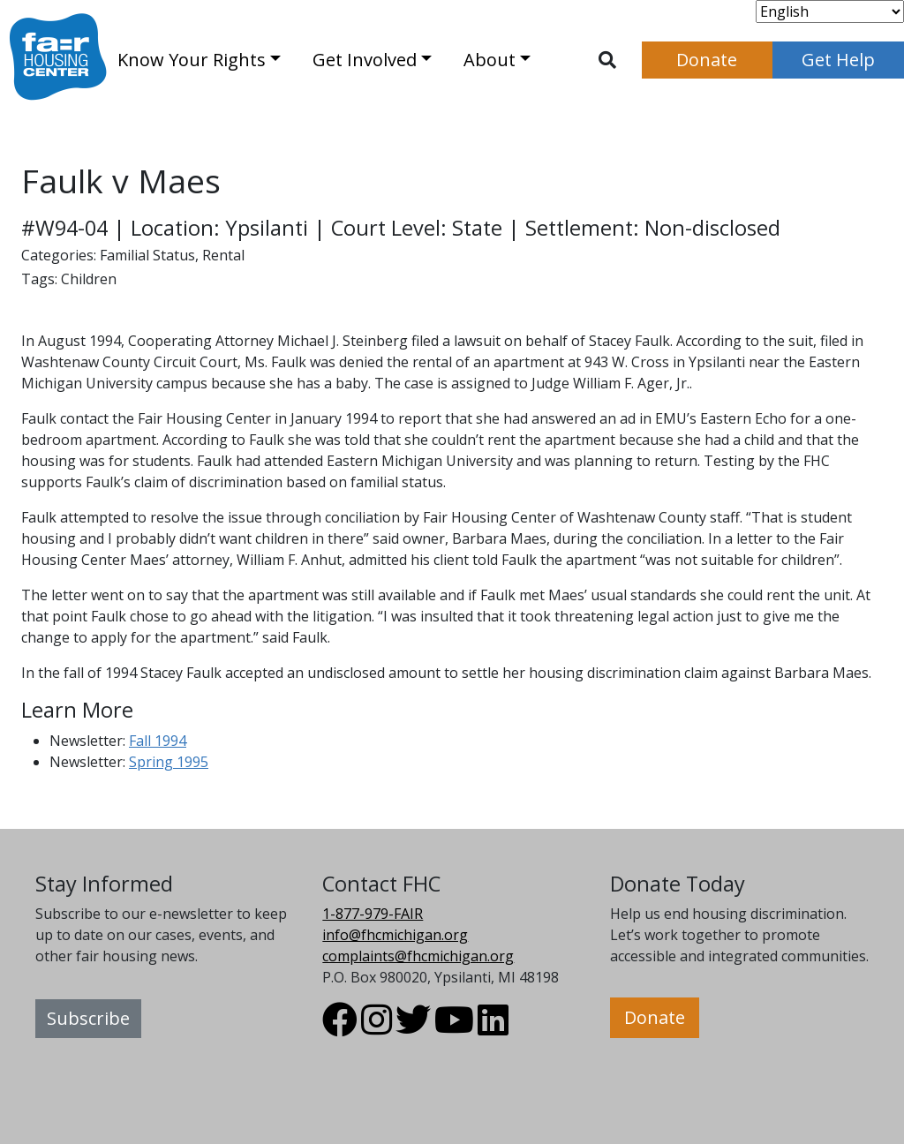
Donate (706, 60)
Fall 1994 (157, 740)
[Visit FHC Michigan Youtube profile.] (454, 1027)
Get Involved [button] (365, 60)
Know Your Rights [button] (191, 60)
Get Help (838, 60)
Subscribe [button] (88, 1018)
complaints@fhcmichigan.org (418, 956)
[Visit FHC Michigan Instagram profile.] (376, 1027)
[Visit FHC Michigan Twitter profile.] (413, 1027)
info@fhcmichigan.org (395, 935)
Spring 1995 (168, 761)
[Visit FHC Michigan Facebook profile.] (340, 1027)
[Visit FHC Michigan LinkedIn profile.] (493, 1027)
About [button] (489, 60)
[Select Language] (830, 11)
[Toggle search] (607, 60)
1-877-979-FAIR (372, 913)
